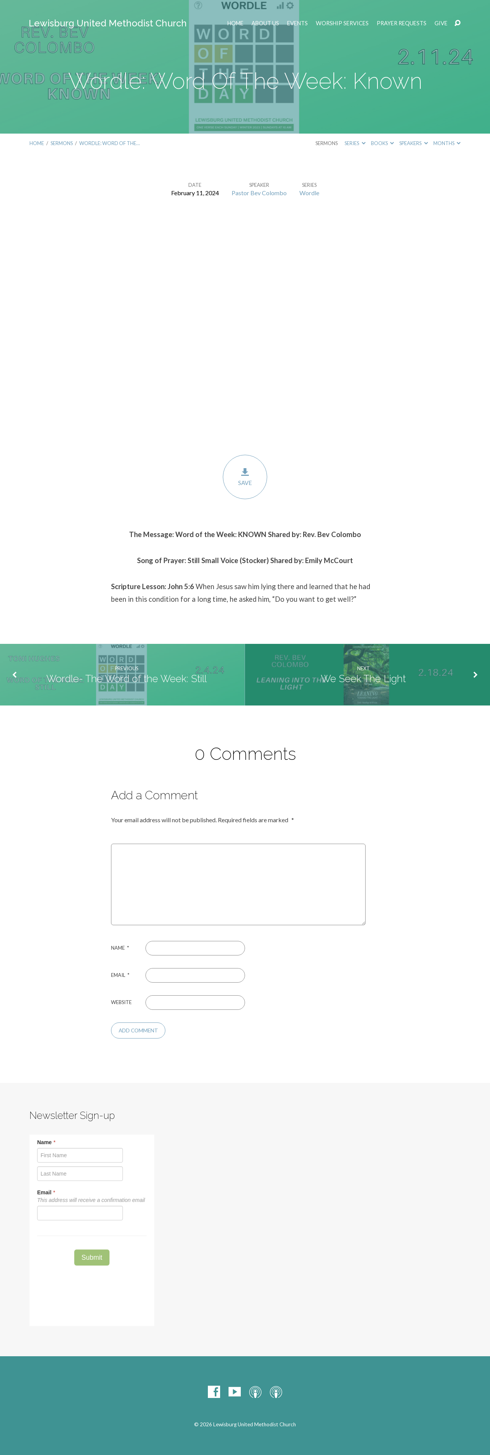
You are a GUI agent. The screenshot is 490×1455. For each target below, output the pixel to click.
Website (121, 1002)
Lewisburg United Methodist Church (108, 23)
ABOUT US (265, 23)
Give (441, 23)
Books (382, 143)
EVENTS (297, 23)
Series (355, 143)
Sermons (62, 143)
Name (120, 948)
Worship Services (342, 23)
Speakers (413, 143)
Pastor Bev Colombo (259, 192)
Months (447, 143)
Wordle (309, 192)
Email (120, 975)
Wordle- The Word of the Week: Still (126, 678)
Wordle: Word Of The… (109, 143)
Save (245, 476)
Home (235, 23)
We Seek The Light (363, 678)
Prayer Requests (401, 23)
